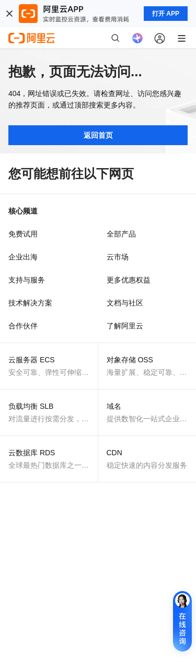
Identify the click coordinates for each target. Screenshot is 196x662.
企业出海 (23, 257)
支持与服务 (26, 280)
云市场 (118, 257)
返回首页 (98, 135)
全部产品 (121, 234)
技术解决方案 (30, 303)
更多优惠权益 (129, 280)
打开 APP (165, 13)
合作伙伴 (23, 326)
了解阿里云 (125, 326)
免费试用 (23, 234)
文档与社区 (125, 303)
